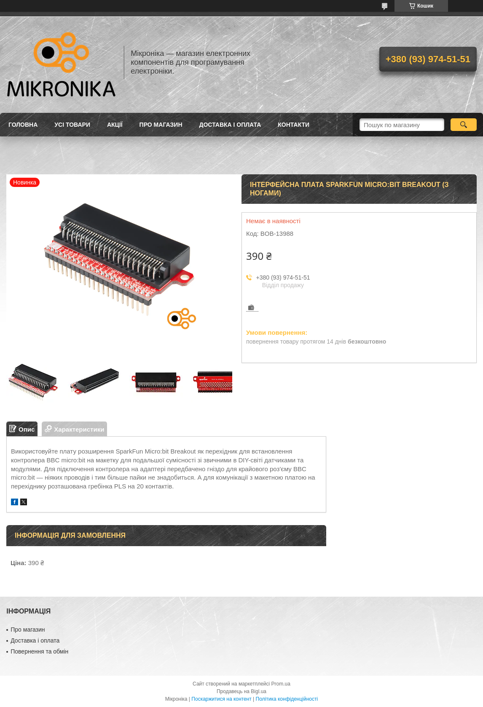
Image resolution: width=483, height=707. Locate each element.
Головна (23, 124)
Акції (115, 124)
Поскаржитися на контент (221, 699)
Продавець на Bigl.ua (241, 691)
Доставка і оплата (230, 124)
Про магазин (161, 124)
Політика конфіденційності (287, 699)
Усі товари (72, 124)
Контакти (293, 124)
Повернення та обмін (39, 651)
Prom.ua (280, 684)
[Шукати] (464, 124)
